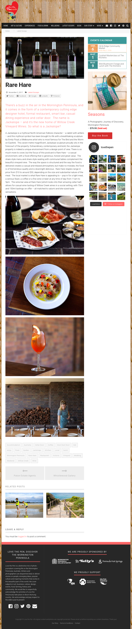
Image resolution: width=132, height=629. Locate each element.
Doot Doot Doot (63, 445)
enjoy (9, 450)
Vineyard (66, 455)
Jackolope (37, 450)
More (99, 26)
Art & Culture (16, 26)
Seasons (96, 114)
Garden (26, 450)
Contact (77, 623)
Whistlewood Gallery (64, 475)
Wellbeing (55, 26)
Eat (75, 445)
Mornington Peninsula (15, 455)
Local (57, 450)
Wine (34, 461)
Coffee (50, 445)
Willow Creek (23, 461)
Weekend (10, 461)
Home (5, 26)
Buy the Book (100, 135)
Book (79, 26)
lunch (65, 450)
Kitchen (48, 450)
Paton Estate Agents (25, 475)
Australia (27, 445)
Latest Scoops (68, 26)
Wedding (77, 455)
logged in (22, 536)
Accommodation (13, 445)
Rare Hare (32, 455)
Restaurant (44, 455)
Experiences (30, 26)
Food (17, 450)
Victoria (56, 455)
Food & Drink (43, 26)
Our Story (88, 26)
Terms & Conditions (66, 623)
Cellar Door (39, 445)
